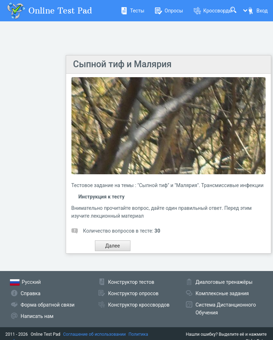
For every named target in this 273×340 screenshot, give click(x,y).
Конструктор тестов (131, 282)
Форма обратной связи (48, 305)
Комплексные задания (222, 293)
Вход (257, 10)
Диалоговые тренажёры (224, 282)
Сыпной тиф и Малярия (122, 64)
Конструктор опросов (133, 293)
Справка (31, 293)
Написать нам (37, 316)
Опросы (169, 10)
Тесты (132, 10)
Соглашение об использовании (94, 334)
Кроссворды (213, 10)
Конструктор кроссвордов (139, 305)
